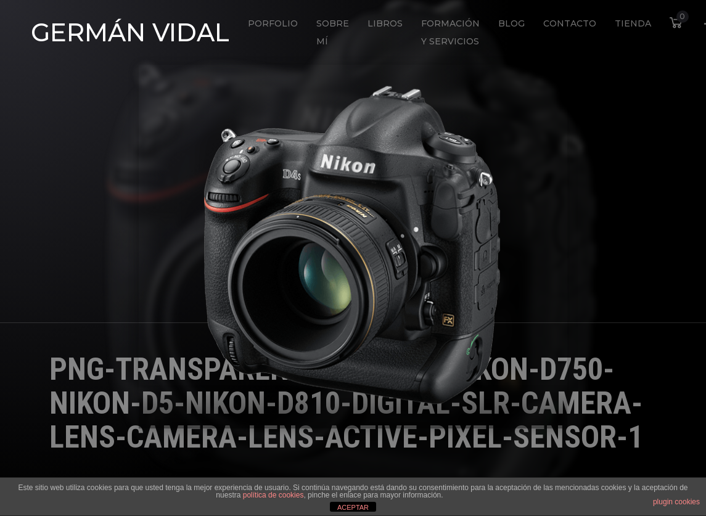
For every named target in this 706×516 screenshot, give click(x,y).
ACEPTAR (353, 507)
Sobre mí (332, 32)
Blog (511, 23)
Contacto (569, 23)
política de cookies (273, 495)
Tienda (633, 23)
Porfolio (273, 23)
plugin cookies (676, 502)
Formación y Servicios (450, 32)
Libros (385, 23)
